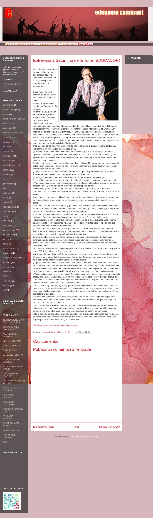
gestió (5, 188)
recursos (6, 262)
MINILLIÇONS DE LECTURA (11, 375)
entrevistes (7, 156)
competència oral (10, 133)
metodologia (8, 234)
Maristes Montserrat (12, 430)
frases (5, 179)
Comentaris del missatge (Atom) (83, 437)
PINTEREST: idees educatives (11, 360)
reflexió (6, 267)
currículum (7, 142)
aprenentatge (9, 109)
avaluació (7, 123)
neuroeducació (9, 248)
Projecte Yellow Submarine (9, 436)
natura (5, 244)
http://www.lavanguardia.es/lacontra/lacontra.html (55, 325)
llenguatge (7, 225)
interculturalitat (9, 207)
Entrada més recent (43, 426)
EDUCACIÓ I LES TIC (13, 355)
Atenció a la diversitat (12, 119)
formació (6, 174)
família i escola (9, 165)
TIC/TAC (6, 281)
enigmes (6, 151)
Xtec (5, 442)
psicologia (7, 253)
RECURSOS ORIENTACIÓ (9, 396)
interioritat (7, 211)
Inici (76, 426)
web (4, 290)
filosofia (6, 170)
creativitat (7, 137)
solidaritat (7, 271)
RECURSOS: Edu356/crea (9, 403)
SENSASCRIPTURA (12, 345)
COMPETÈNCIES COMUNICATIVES (11, 328)
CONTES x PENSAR (12, 341)
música (6, 239)
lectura (6, 220)
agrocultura (8, 105)
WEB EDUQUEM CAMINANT (10, 335)
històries (6, 193)
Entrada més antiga (109, 426)
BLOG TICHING (10, 350)
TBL (4, 276)
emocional (7, 146)
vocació (6, 285)
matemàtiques (9, 230)
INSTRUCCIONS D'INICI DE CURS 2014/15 (14, 321)
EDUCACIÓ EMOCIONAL (9, 417)
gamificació (8, 184)
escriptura (7, 160)
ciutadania (7, 128)
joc (4, 216)
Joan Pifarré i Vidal (53, 332)
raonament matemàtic (12, 258)
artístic (6, 114)
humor (5, 197)
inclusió (6, 202)
